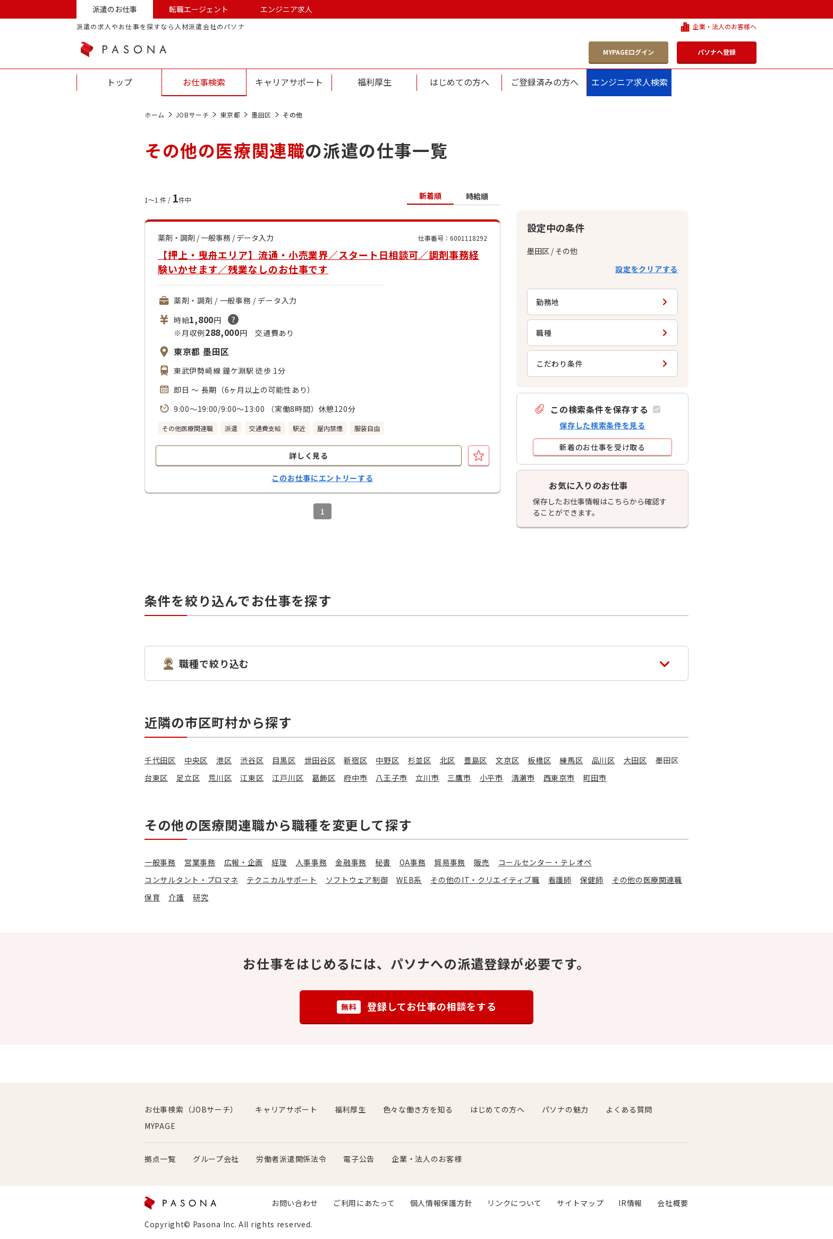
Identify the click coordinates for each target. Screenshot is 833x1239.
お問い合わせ (294, 1203)
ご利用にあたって (364, 1203)
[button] (597, 409)
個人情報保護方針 (441, 1203)
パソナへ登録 (717, 51)
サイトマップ (580, 1203)
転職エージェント (198, 9)
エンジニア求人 (286, 9)
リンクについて (514, 1203)
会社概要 (672, 1203)
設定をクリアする (646, 269)
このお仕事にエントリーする (322, 478)
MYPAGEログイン (628, 51)
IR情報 (630, 1203)
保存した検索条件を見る (602, 425)
